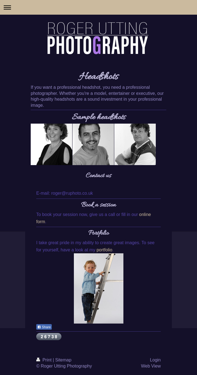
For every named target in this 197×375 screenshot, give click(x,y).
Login (155, 360)
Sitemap (63, 360)
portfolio (104, 250)
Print (44, 360)
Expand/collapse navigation (98, 7)
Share (44, 327)
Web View (151, 366)
